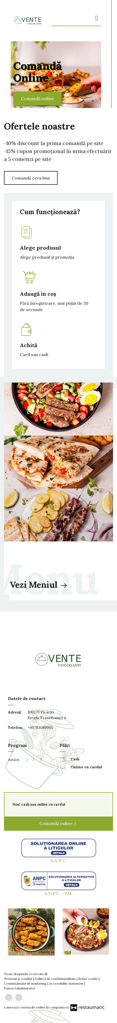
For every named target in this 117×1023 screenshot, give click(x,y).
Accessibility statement (66, 983)
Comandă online (37, 98)
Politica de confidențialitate (55, 979)
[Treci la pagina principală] (28, 20)
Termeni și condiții (18, 979)
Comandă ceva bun (31, 178)
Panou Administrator (19, 988)
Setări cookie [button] (88, 979)
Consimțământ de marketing (25, 983)
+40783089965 (40, 727)
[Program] (41, 759)
